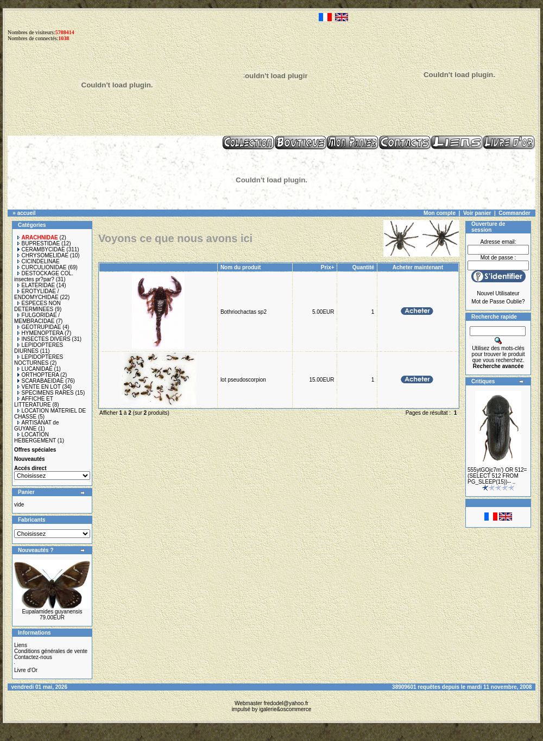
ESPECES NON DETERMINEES (37, 306)
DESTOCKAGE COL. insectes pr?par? (43, 276)
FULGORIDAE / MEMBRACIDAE (37, 318)
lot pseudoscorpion (243, 380)
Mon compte (440, 213)
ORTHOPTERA (38, 375)
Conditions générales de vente (50, 651)
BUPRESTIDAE (38, 243)
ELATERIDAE (36, 285)
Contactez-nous (33, 657)
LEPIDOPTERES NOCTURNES (38, 360)
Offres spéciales (35, 450)
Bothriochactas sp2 (243, 312)
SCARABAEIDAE (40, 381)
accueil (26, 213)
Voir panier (477, 213)
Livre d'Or (25, 670)
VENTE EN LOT (39, 387)
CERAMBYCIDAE (41, 249)
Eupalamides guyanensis (52, 612)
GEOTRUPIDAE (39, 327)
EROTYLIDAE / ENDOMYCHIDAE (36, 294)
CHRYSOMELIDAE (43, 255)
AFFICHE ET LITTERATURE (33, 402)
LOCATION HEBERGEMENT (35, 438)
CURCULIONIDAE (42, 267)
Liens (20, 645)
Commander (514, 213)
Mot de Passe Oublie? (498, 302)
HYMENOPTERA (40, 333)
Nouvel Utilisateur (498, 293)
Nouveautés (29, 459)
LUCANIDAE (35, 369)
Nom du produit (241, 267)
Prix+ (327, 267)
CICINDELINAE (38, 261)
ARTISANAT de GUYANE (36, 426)
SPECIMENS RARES (45, 393)
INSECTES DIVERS (44, 339)
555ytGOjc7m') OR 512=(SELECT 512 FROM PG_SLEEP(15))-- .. (497, 476)
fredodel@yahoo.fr (286, 703)
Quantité (363, 267)
